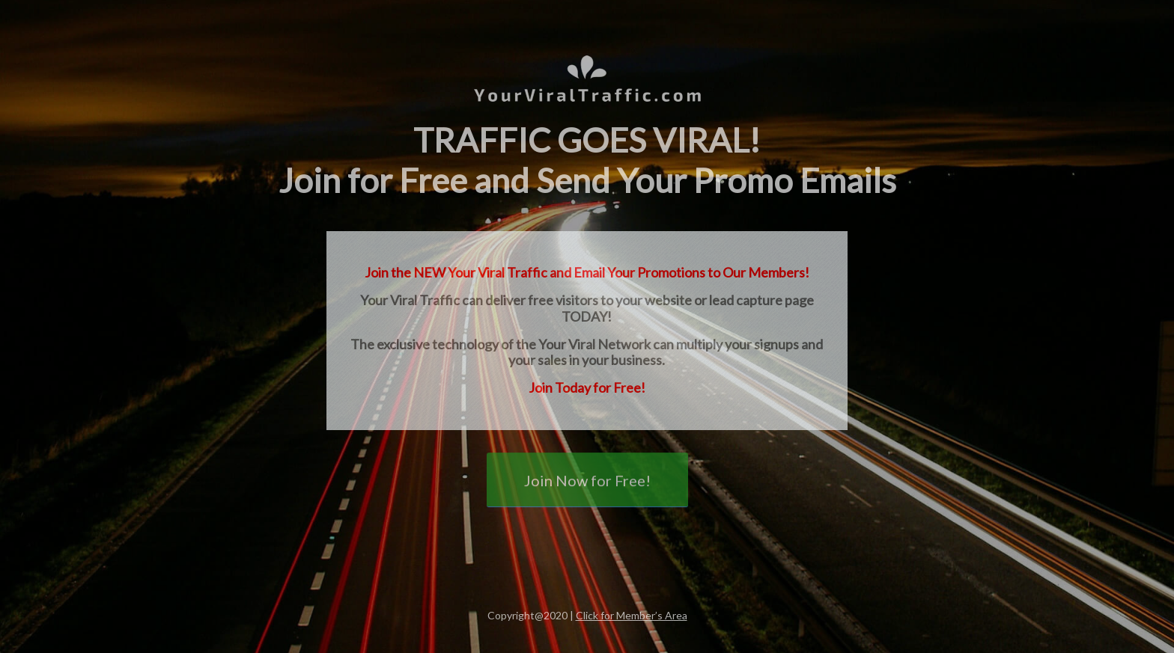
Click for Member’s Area (631, 615)
